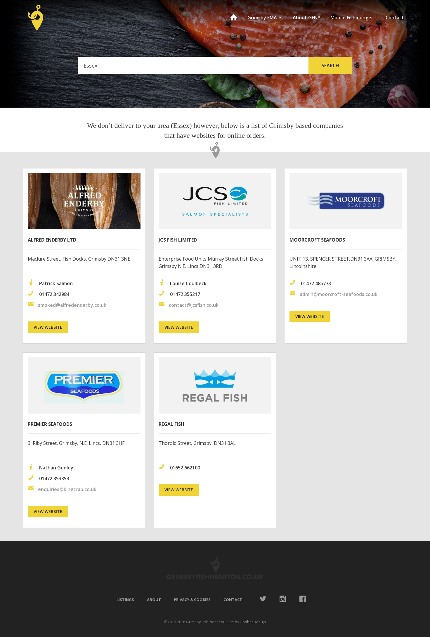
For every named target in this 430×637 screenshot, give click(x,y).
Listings (125, 599)
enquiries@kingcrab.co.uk (67, 489)
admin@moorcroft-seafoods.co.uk (338, 294)
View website (48, 327)
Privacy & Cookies (192, 599)
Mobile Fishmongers (353, 17)
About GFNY (306, 17)
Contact (395, 17)
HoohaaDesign (253, 621)
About (154, 599)
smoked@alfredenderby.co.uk (72, 305)
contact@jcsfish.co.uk (194, 305)
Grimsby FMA (265, 17)
